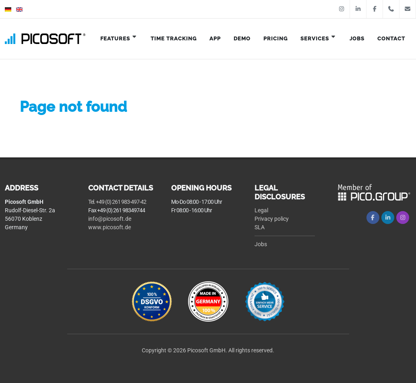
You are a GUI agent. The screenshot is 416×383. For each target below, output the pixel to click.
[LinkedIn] (387, 217)
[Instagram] (402, 217)
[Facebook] (372, 217)
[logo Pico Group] (374, 192)
